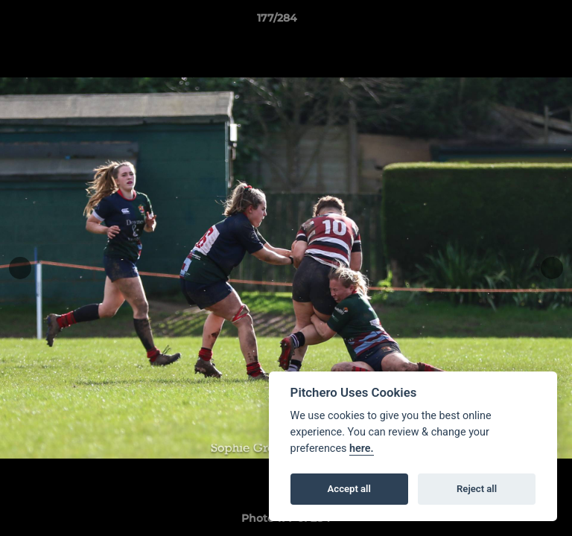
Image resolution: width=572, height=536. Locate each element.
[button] (518, 21)
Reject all (477, 488)
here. (361, 448)
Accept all (349, 488)
